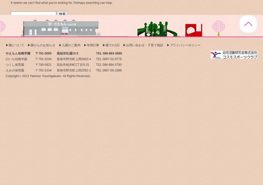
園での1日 (113, 45)
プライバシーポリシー (185, 45)
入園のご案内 (71, 45)
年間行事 (93, 45)
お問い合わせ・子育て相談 (144, 45)
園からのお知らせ (43, 45)
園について (16, 45)
